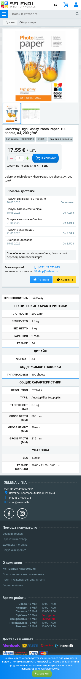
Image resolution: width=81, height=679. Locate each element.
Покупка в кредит (14, 550)
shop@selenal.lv (48, 271)
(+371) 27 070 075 (49, 267)
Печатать (41, 280)
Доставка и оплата (15, 544)
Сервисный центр (14, 585)
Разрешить (42, 673)
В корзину (45, 158)
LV (55, 4)
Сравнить (64, 280)
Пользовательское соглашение (23, 574)
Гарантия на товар (15, 539)
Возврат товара (13, 533)
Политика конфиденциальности (24, 579)
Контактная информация (19, 568)
